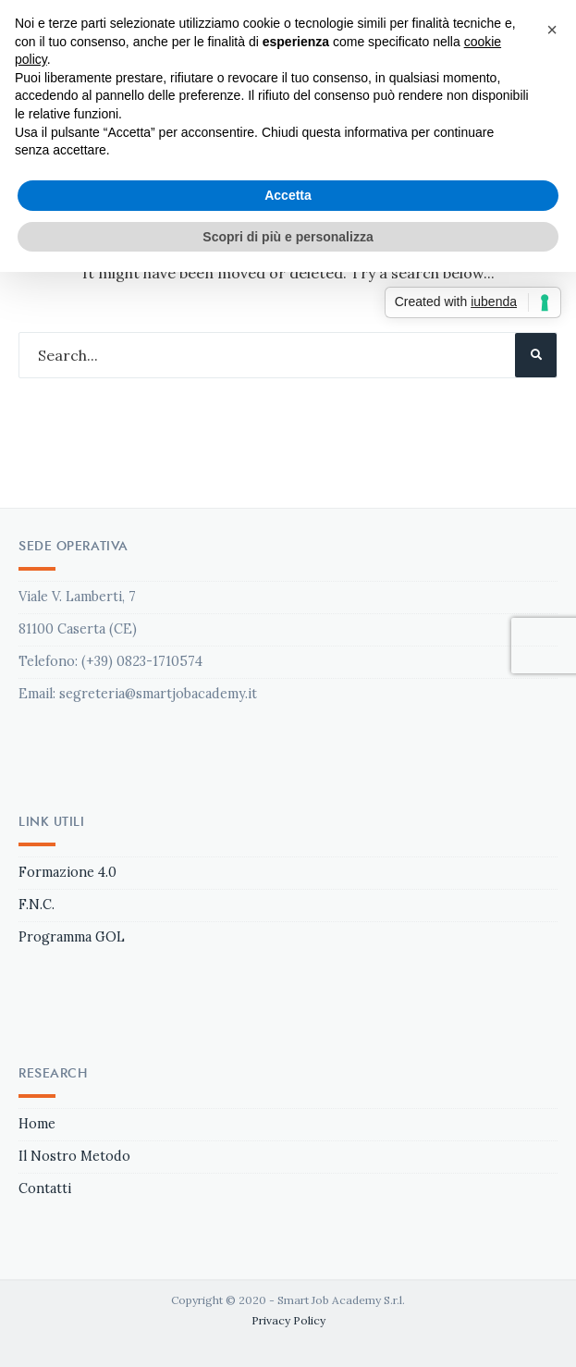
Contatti (44, 1188)
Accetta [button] (288, 195)
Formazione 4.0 (67, 872)
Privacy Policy (288, 1320)
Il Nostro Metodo (74, 1156)
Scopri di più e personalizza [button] (287, 236)
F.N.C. (36, 904)
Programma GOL (71, 937)
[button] (552, 29)
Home (36, 1123)
